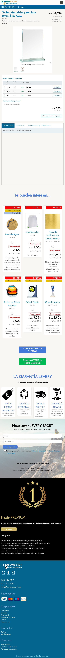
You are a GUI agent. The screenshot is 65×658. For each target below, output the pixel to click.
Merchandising (6, 634)
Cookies (3, 619)
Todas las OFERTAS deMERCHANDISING (32, 362)
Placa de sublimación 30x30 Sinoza (53, 235)
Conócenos (5, 610)
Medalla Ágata (12, 234)
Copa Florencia (52, 302)
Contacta (4, 613)
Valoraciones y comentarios (39, 125)
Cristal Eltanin (32, 302)
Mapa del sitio (5, 622)
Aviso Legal (11, 453)
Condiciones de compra (9, 647)
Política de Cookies (53, 451)
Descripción (8, 125)
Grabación (20, 125)
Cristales (21, 7)
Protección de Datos (8, 617)
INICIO (3, 7)
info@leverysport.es (11, 587)
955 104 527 (7, 580)
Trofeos (3, 632)
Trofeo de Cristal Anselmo (12, 303)
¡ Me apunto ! (10, 447)
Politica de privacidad (38, 451)
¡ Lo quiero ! (9, 529)
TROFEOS (11, 7)
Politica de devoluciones (9, 649)
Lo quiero (57, 87)
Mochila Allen (32, 232)
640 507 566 (7, 583)
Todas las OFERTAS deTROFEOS (32, 350)
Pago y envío (5, 644)
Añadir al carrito (53, 116)
